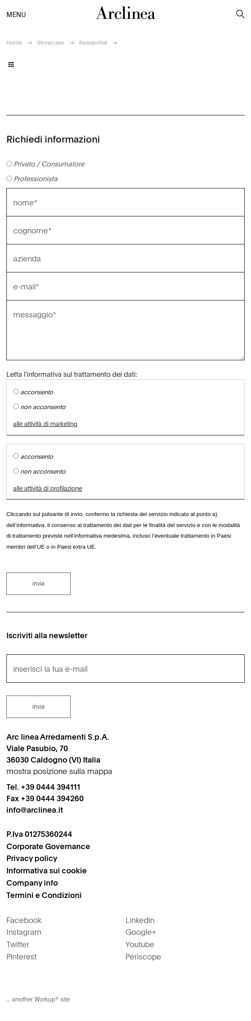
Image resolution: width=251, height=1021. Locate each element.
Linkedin (140, 919)
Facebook (24, 919)
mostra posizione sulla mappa (59, 771)
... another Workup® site (38, 999)
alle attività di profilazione (47, 488)
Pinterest (21, 956)
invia (38, 583)
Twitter (17, 944)
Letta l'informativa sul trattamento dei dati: (71, 374)
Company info (32, 882)
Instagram (24, 931)
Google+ (141, 931)
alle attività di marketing (45, 423)
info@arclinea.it (34, 809)
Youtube (140, 944)
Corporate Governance (48, 846)
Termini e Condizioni (44, 894)
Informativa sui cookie (46, 870)
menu (13, 14)
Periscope (143, 956)
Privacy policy (31, 858)
